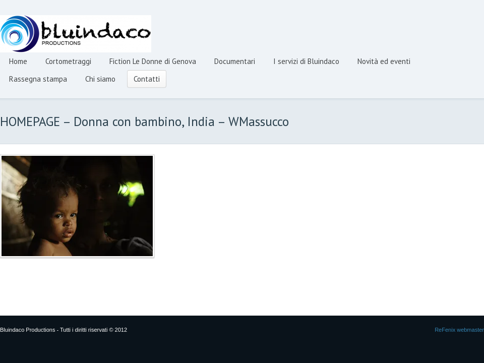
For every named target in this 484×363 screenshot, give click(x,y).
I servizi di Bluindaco (306, 61)
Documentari (234, 61)
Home (18, 61)
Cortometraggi (68, 61)
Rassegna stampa (38, 79)
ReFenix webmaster (459, 330)
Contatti (147, 79)
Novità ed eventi (383, 61)
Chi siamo (100, 79)
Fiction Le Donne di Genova (152, 61)
